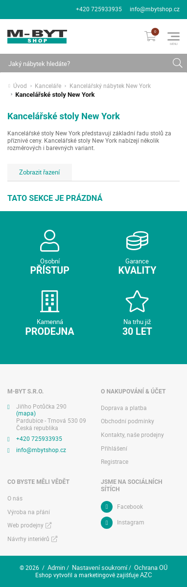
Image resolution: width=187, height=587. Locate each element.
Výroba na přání (28, 512)
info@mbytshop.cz (155, 9)
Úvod (20, 86)
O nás (15, 498)
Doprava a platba (124, 408)
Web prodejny (25, 525)
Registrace (114, 461)
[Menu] (173, 36)
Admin (56, 567)
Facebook (130, 506)
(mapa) (26, 413)
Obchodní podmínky (127, 421)
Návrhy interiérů (28, 539)
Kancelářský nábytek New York (110, 86)
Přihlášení (114, 448)
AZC (146, 574)
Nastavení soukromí (99, 567)
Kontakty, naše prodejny (132, 435)
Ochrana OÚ (150, 567)
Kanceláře (48, 86)
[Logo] (37, 36)
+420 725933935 (99, 9)
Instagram (130, 522)
